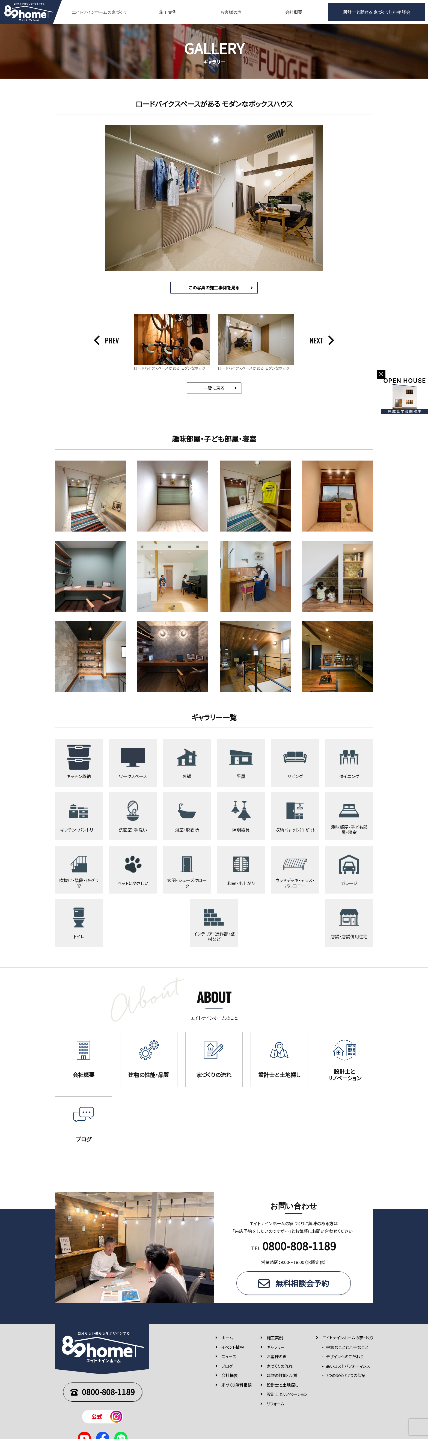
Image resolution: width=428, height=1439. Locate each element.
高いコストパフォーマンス (348, 1366)
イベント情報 (232, 1347)
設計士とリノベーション (287, 1394)
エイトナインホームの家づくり (347, 1338)
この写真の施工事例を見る (214, 287)
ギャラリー (276, 1347)
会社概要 (293, 12)
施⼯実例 (275, 1338)
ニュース (228, 1357)
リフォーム (275, 1404)
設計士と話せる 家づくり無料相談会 (376, 12)
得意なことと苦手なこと (347, 1347)
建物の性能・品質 (282, 1375)
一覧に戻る (214, 388)
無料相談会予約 (302, 1283)
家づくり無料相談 (236, 1385)
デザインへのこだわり (345, 1357)
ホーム (227, 1338)
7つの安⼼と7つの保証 (345, 1375)
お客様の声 (231, 12)
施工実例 (168, 12)
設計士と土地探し (282, 1385)
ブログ (227, 1366)
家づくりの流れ (280, 1366)
